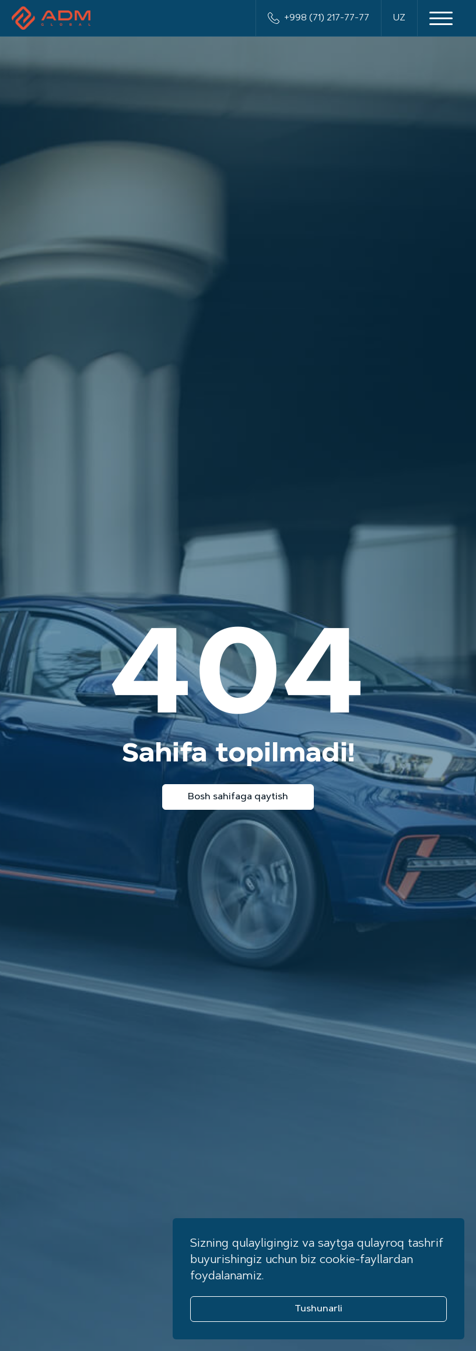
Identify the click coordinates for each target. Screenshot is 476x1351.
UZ (399, 18)
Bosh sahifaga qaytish (238, 797)
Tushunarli (318, 1309)
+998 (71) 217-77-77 (318, 18)
